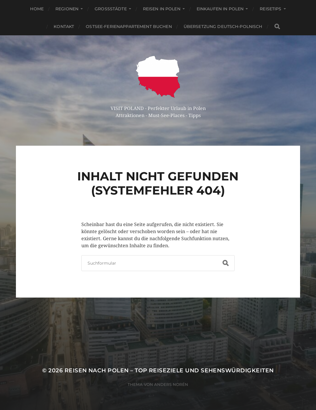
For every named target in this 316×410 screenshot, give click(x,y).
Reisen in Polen (161, 8)
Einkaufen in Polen (220, 8)
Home (37, 8)
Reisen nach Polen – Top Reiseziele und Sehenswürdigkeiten (169, 370)
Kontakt (64, 26)
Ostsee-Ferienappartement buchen (129, 26)
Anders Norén (171, 384)
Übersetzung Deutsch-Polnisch (223, 26)
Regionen (66, 8)
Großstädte (111, 8)
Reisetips (270, 8)
